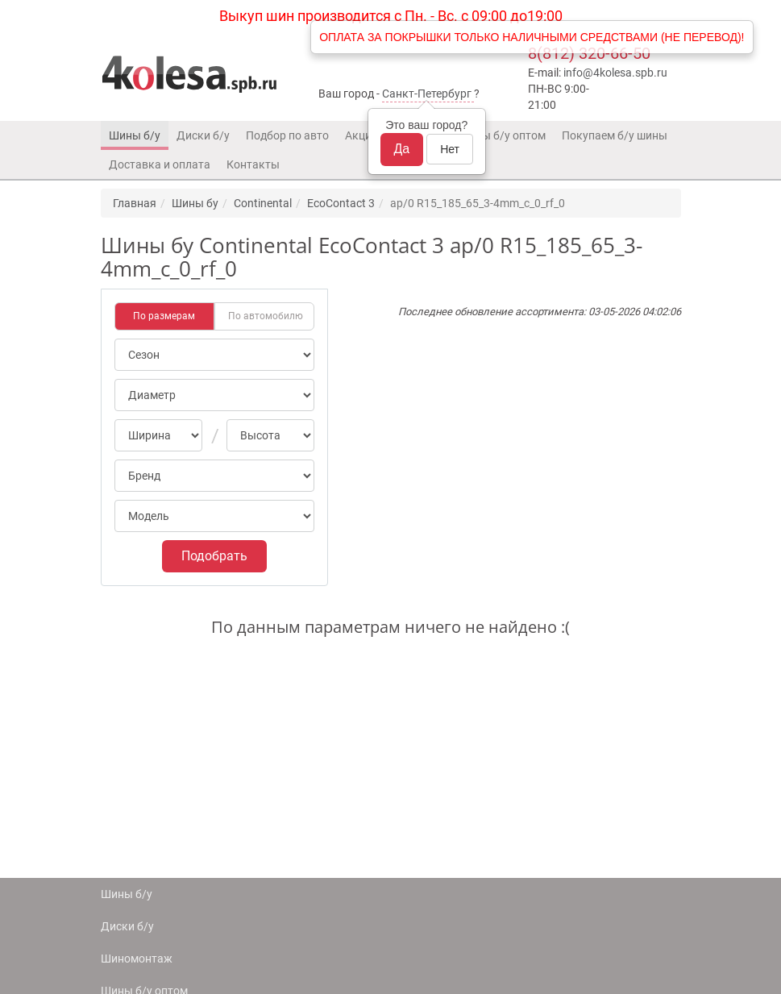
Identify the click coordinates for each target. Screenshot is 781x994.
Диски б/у (203, 135)
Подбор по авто (287, 135)
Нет (449, 149)
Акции (361, 135)
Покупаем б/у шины (614, 135)
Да (402, 149)
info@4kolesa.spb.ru (615, 72)
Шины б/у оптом (502, 135)
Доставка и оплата (159, 164)
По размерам (164, 316)
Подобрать (214, 556)
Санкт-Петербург (427, 93)
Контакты (253, 164)
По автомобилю (265, 316)
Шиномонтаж (136, 958)
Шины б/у (134, 135)
